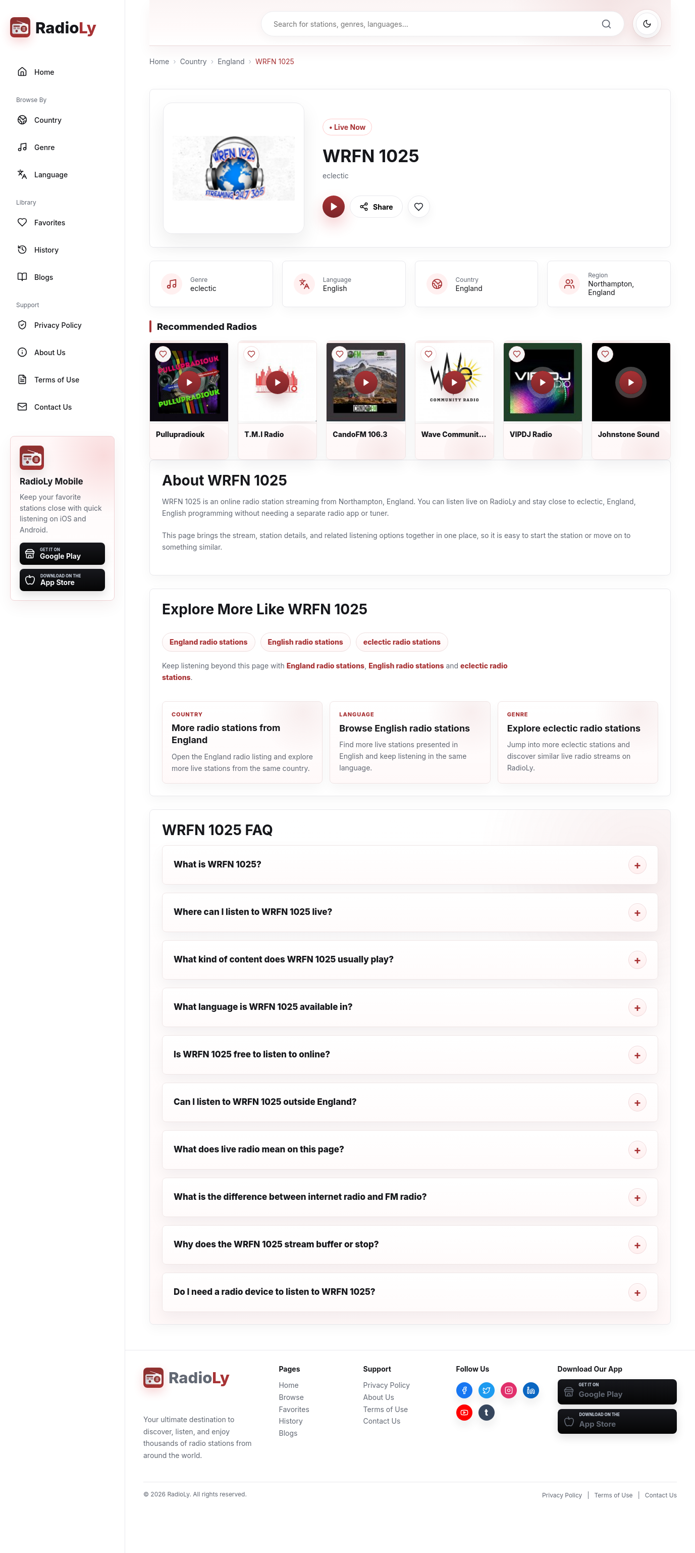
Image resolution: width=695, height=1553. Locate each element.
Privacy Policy (386, 1385)
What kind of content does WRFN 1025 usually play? (284, 959)
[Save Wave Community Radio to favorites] (428, 354)
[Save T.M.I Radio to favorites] (251, 354)
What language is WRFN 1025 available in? (263, 1007)
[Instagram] (509, 1390)
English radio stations (305, 642)
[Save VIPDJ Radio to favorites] (517, 354)
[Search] (606, 23)
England (231, 61)
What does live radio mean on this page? (259, 1149)
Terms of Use (385, 1409)
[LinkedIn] (531, 1390)
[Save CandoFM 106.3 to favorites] (340, 354)
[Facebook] (464, 1390)
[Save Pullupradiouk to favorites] (163, 354)
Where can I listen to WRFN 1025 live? (253, 912)
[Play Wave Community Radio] (454, 382)
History (290, 1421)
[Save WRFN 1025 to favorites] (419, 207)
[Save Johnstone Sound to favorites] (605, 354)
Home (159, 61)
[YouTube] (464, 1412)
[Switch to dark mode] (647, 24)
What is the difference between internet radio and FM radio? (300, 1197)
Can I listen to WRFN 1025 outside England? (265, 1102)
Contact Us (382, 1421)
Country (193, 61)
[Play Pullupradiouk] (189, 382)
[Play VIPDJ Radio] (542, 382)
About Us (378, 1397)
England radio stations (209, 642)
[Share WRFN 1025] (376, 207)
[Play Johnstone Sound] (631, 382)
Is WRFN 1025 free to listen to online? (252, 1054)
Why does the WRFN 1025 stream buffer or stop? (276, 1244)
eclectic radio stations (402, 642)
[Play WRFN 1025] (334, 207)
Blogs (288, 1433)
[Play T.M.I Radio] (277, 382)
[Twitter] (486, 1390)
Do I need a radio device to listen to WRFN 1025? (275, 1292)
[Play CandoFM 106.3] (366, 382)
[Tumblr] (486, 1412)
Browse (291, 1397)
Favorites (294, 1409)
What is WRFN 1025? (217, 864)
